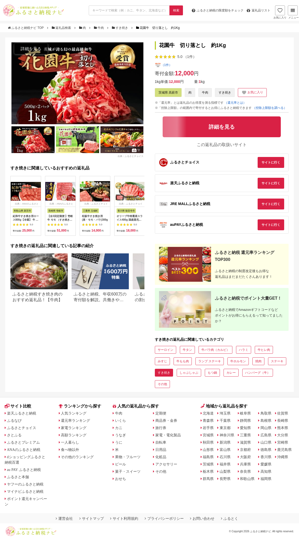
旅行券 (160, 428)
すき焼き (120, 28)
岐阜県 (245, 413)
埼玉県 (225, 413)
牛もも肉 (182, 361)
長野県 (225, 479)
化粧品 (160, 457)
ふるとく (229, 518)
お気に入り (280, 12)
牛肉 (99, 28)
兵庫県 (245, 464)
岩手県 (208, 428)
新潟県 (225, 442)
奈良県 (245, 471)
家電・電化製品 (168, 435)
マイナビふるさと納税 (25, 491)
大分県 (282, 435)
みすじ (162, 361)
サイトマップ (91, 518)
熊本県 (282, 428)
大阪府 (245, 457)
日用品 (160, 449)
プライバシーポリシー (164, 518)
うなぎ (120, 435)
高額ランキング (73, 435)
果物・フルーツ (128, 457)
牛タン (187, 350)
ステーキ (277, 361)
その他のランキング (77, 457)
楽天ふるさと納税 (21, 413)
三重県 (245, 435)
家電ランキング (73, 428)
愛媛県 (265, 464)
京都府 (245, 449)
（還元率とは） (235, 102)
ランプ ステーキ (209, 361)
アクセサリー (166, 464)
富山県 (225, 449)
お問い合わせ (202, 518)
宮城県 (208, 435)
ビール (120, 464)
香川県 (265, 457)
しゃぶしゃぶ (189, 372)
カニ (118, 428)
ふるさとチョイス (21, 428)
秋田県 (208, 442)
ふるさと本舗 (18, 477)
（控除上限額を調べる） (269, 108)
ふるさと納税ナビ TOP (26, 28)
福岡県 (265, 479)
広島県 (265, 435)
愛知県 (245, 428)
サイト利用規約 (124, 518)
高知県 (265, 471)
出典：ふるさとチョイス (130, 156)
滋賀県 (245, 442)
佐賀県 (282, 413)
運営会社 (64, 518)
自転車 (160, 442)
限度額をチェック (218, 10)
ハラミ (243, 350)
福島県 (208, 457)
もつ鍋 (212, 372)
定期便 (160, 413)
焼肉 (258, 361)
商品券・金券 (166, 420)
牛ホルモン (238, 361)
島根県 (265, 420)
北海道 (208, 413)
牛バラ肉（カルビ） (215, 350)
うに (118, 442)
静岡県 (245, 420)
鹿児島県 (284, 449)
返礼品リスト (258, 10)
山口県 (265, 442)
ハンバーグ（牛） (257, 372)
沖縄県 (282, 457)
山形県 (208, 449)
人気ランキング (73, 413)
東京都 (225, 428)
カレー (231, 372)
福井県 (225, 464)
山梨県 (225, 471)
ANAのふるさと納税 (23, 449)
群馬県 (208, 479)
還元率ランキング (75, 420)
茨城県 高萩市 (168, 92)
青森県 (208, 420)
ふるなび (14, 420)
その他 (162, 384)
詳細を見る (31, 49)
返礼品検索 (62, 28)
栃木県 (208, 471)
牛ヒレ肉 (264, 350)
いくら (120, 420)
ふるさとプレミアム (23, 442)
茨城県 (208, 464)
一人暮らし (70, 442)
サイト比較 (18, 406)
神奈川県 (227, 435)
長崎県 (282, 420)
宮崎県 (282, 442)
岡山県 (265, 428)
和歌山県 (247, 479)
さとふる (14, 435)
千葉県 (225, 420)
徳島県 (265, 449)
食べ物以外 (70, 449)
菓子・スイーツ (128, 471)
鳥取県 (265, 413)
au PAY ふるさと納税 (24, 469)
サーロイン (165, 350)
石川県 (225, 457)
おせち (120, 479)
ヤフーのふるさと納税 (25, 484)
